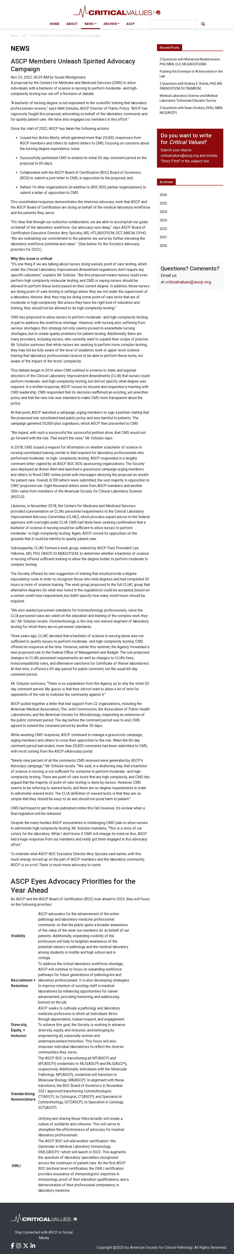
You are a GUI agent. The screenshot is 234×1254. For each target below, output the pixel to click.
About (72, 24)
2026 (163, 195)
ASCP (130, 24)
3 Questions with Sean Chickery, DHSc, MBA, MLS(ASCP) (191, 110)
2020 (163, 246)
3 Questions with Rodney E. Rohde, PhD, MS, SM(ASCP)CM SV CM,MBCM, (191, 86)
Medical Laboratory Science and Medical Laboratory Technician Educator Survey (189, 98)
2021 (163, 237)
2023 (163, 220)
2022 (163, 229)
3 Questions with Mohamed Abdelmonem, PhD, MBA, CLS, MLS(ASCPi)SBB (190, 61)
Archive (110, 24)
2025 (163, 203)
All (24, 36)
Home (54, 24)
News (89, 24)
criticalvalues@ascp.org (180, 155)
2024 (163, 212)
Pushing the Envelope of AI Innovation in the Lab (191, 74)
